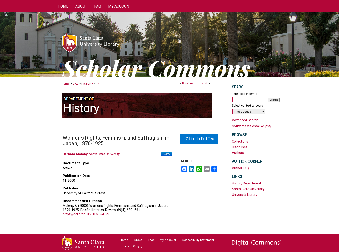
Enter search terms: (245, 94)
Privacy (124, 246)
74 (98, 83)
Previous (188, 83)
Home (65, 83)
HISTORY (87, 83)
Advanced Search (245, 120)
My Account (168, 240)
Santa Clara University (248, 189)
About (138, 240)
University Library (244, 194)
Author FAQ (240, 168)
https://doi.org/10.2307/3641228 (87, 214)
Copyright (139, 246)
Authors (238, 153)
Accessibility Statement (198, 240)
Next (204, 83)
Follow (166, 153)
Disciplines (239, 147)
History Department (246, 183)
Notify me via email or (251, 126)
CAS (75, 83)
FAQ (151, 240)
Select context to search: (248, 105)
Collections (240, 141)
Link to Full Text (199, 139)
